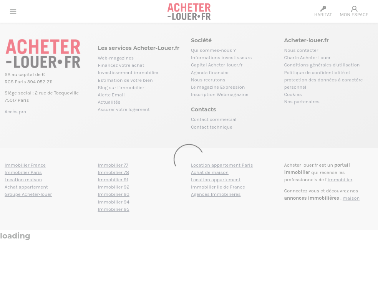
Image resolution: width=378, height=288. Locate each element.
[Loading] (189, 144)
